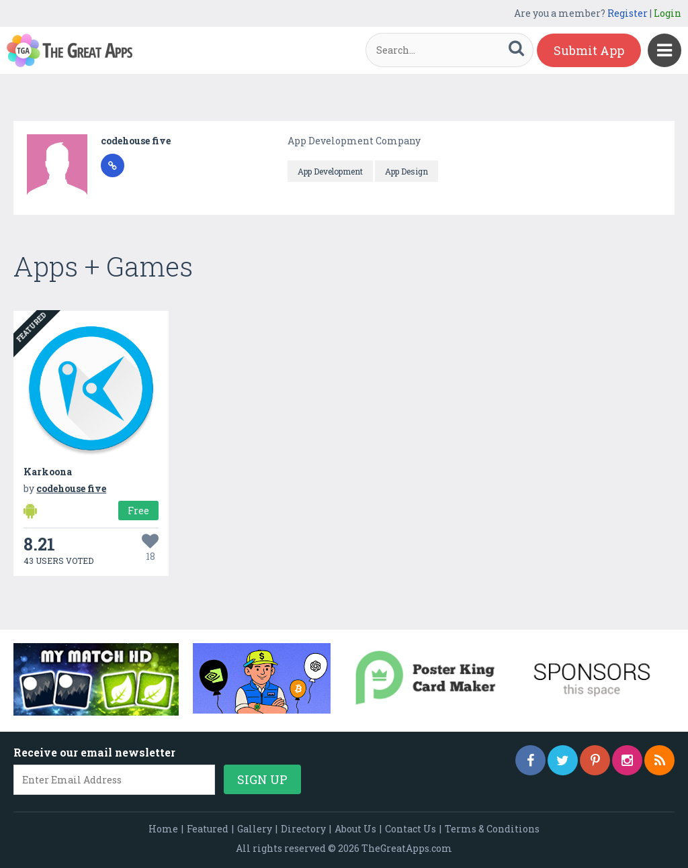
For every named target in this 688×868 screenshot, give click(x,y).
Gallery (254, 828)
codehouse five (136, 140)
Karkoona (48, 471)
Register (627, 13)
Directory (303, 828)
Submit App (589, 50)
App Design (406, 171)
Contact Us (410, 828)
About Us (355, 828)
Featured (207, 828)
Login (667, 13)
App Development (330, 171)
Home (163, 828)
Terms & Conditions (492, 828)
